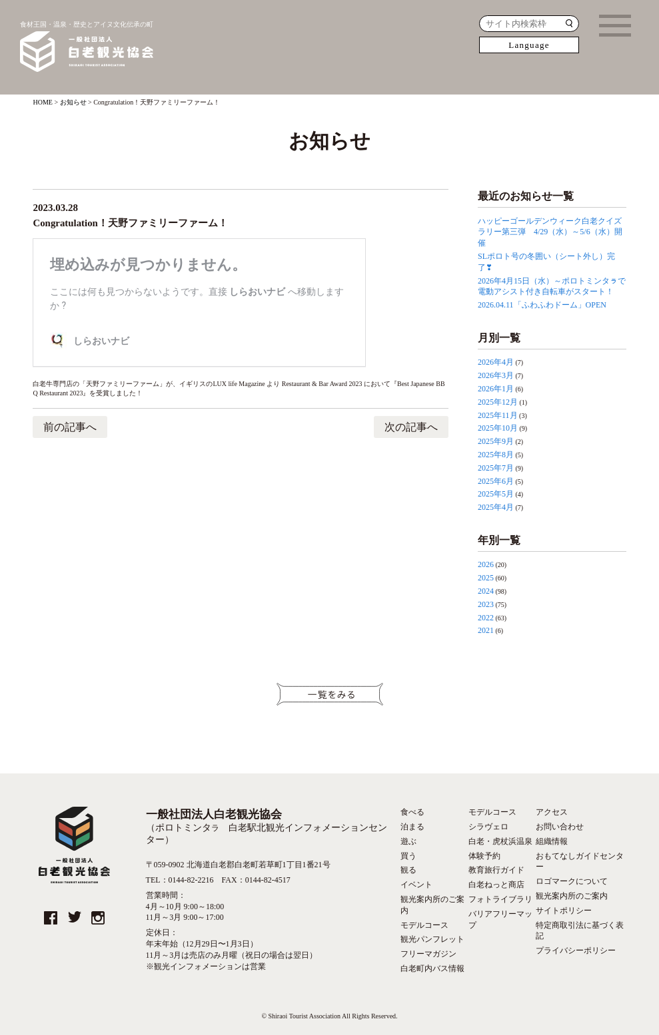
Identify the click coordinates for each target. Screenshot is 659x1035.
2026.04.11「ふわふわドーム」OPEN (542, 305)
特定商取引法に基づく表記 (580, 931)
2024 (486, 591)
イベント (416, 884)
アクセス (552, 812)
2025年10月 (498, 428)
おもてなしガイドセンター (580, 861)
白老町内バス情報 (432, 968)
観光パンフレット (432, 939)
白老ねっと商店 (496, 884)
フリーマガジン (428, 953)
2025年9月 (496, 441)
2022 (486, 617)
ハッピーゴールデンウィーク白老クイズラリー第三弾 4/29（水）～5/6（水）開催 (550, 232)
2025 (486, 577)
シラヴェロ (488, 826)
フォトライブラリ (500, 899)
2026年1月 (496, 388)
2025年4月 (496, 507)
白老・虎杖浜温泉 (500, 841)
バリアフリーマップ (500, 919)
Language (529, 45)
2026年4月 (496, 362)
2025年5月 (496, 494)
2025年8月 (496, 454)
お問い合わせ (560, 826)
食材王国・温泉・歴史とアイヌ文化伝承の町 (86, 48)
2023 (486, 604)
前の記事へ (70, 427)
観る (408, 870)
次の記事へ (411, 427)
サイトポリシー (564, 910)
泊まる (412, 826)
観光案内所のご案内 (432, 905)
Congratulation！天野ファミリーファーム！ (130, 223)
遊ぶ (408, 841)
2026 (486, 564)
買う (408, 856)
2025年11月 (498, 415)
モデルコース (424, 925)
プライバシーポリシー (576, 950)
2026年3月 (496, 375)
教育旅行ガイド (496, 870)
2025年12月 (498, 402)
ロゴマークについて (572, 881)
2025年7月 (496, 468)
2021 (486, 630)
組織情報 (552, 841)
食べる (412, 812)
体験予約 (484, 856)
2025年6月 (496, 481)
